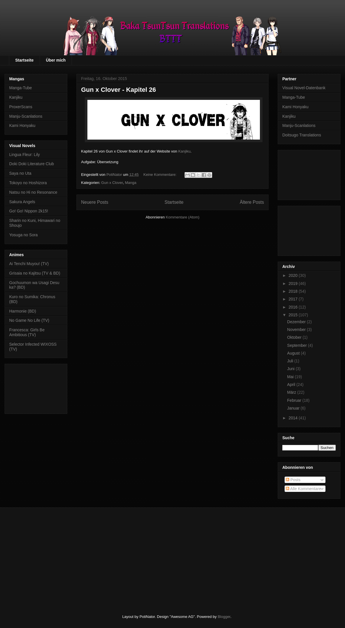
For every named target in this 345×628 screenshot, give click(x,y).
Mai (291, 376)
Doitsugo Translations (301, 135)
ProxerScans (20, 106)
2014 (294, 418)
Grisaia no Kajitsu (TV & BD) (34, 273)
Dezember (297, 321)
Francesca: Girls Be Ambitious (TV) (27, 332)
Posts (293, 479)
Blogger (224, 616)
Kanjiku (184, 151)
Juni (291, 368)
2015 (294, 315)
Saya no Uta (20, 173)
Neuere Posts (94, 202)
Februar (294, 400)
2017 (294, 299)
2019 (294, 283)
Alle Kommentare (303, 488)
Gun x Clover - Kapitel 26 (118, 89)
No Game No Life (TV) (29, 320)
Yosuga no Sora (23, 235)
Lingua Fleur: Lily (24, 154)
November (297, 329)
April (291, 384)
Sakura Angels (22, 201)
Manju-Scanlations (25, 116)
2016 (294, 307)
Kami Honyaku (22, 125)
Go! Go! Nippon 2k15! (28, 211)
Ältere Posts (252, 202)
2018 (294, 291)
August (294, 353)
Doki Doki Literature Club (31, 163)
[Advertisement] (36, 387)
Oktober (295, 337)
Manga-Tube (20, 87)
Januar (294, 408)
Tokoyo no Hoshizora (28, 182)
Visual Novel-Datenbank (303, 87)
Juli (290, 361)
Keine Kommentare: (160, 174)
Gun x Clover (112, 182)
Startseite (24, 60)
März (292, 392)
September (297, 345)
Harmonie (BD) (22, 311)
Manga (131, 182)
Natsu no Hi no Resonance (33, 192)
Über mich (56, 60)
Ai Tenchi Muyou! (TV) (29, 263)
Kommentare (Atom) (183, 217)
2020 (294, 275)
